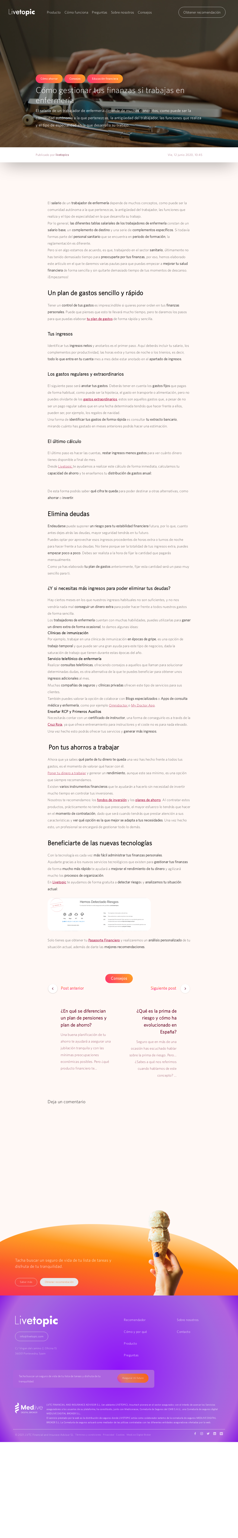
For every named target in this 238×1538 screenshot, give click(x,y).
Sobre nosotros (122, 12)
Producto (54, 12)
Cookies (123, 1434)
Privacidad (110, 1434)
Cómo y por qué (135, 1331)
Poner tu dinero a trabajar (67, 772)
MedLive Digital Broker (89, 1439)
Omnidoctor (119, 705)
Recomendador (135, 1319)
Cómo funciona (76, 12)
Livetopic (65, 466)
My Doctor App (143, 705)
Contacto (183, 1331)
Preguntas (99, 12)
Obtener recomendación (202, 12)
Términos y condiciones (89, 1434)
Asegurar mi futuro (133, 1377)
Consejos (145, 12)
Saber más (26, 1281)
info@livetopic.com (31, 1335)
